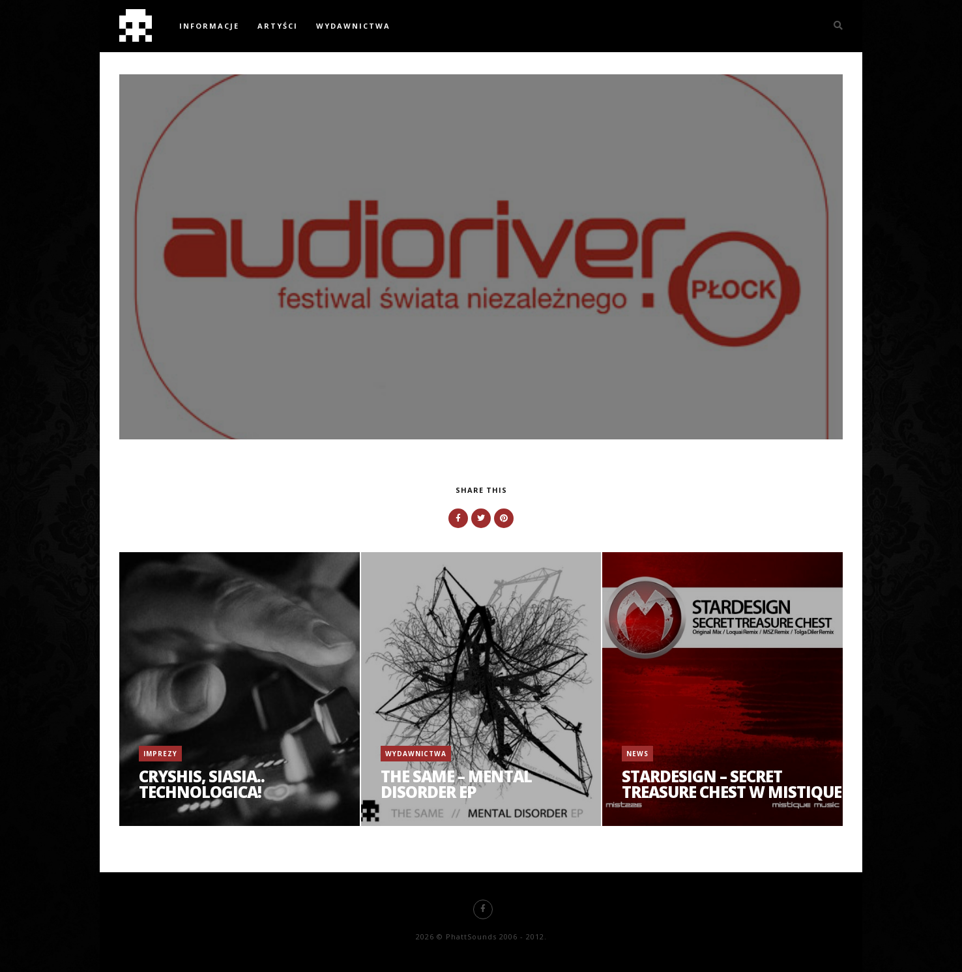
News (637, 753)
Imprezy (160, 753)
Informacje (209, 26)
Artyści (277, 26)
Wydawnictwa (353, 26)
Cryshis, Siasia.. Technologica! (202, 784)
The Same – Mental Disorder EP (456, 784)
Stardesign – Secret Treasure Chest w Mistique (731, 784)
